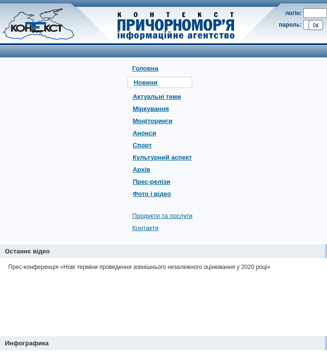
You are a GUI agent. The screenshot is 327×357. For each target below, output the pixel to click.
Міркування (151, 108)
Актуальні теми (157, 96)
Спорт (142, 145)
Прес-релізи (151, 181)
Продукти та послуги (162, 215)
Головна (145, 68)
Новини (146, 82)
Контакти (145, 228)
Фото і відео (152, 193)
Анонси (144, 133)
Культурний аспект (162, 157)
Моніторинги (153, 121)
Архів (141, 169)
